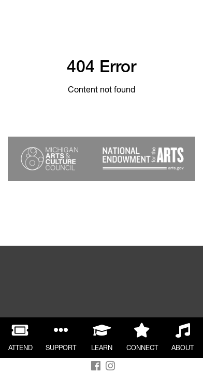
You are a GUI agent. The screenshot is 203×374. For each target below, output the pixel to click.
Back (19, 19)
